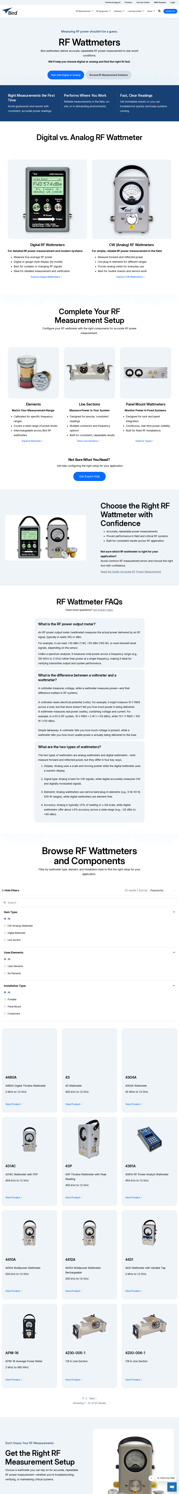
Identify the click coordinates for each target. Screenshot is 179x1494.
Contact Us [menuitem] (142, 1465)
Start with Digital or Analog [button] (65, 75)
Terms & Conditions (148, 1485)
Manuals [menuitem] (97, 1459)
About (149, 11)
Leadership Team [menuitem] (145, 1435)
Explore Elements (31, 441)
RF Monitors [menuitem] (55, 1405)
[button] (5, 902)
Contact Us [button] (170, 11)
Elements (33, 404)
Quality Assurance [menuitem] (145, 1453)
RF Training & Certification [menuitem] (149, 1399)
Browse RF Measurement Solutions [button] (109, 75)
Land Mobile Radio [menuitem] (102, 1394)
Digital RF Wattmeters (47, 245)
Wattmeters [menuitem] (54, 1394)
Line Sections (89, 404)
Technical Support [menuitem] (145, 1394)
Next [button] (109, 1241)
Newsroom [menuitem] (142, 1447)
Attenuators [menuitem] (54, 1435)
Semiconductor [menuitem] (100, 1388)
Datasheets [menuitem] (98, 1453)
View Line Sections (87, 441)
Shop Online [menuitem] (143, 1405)
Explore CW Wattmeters (129, 277)
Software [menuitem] (53, 1441)
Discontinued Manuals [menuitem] (103, 1465)
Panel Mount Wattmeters (145, 404)
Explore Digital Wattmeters (45, 277)
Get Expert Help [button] (17, 1341)
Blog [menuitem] (95, 1447)
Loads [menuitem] (52, 1430)
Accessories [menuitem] (55, 1447)
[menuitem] (113, 2)
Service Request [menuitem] (145, 1388)
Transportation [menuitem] (100, 1411)
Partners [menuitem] (141, 1417)
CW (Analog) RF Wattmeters (131, 245)
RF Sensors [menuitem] (54, 1388)
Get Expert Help (89, 476)
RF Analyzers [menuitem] (55, 1399)
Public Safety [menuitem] (99, 1399)
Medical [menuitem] (97, 1423)
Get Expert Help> (103, 609)
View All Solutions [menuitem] (101, 1429)
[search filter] (16, 902)
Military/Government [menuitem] (102, 1417)
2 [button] (103, 1241)
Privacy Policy (167, 1485)
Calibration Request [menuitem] (146, 1411)
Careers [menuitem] (141, 1441)
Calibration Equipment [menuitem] (59, 1411)
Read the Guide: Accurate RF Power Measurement (131, 571)
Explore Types (143, 441)
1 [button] (100, 1241)
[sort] (162, 890)
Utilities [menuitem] (96, 1405)
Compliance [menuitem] (142, 1459)
